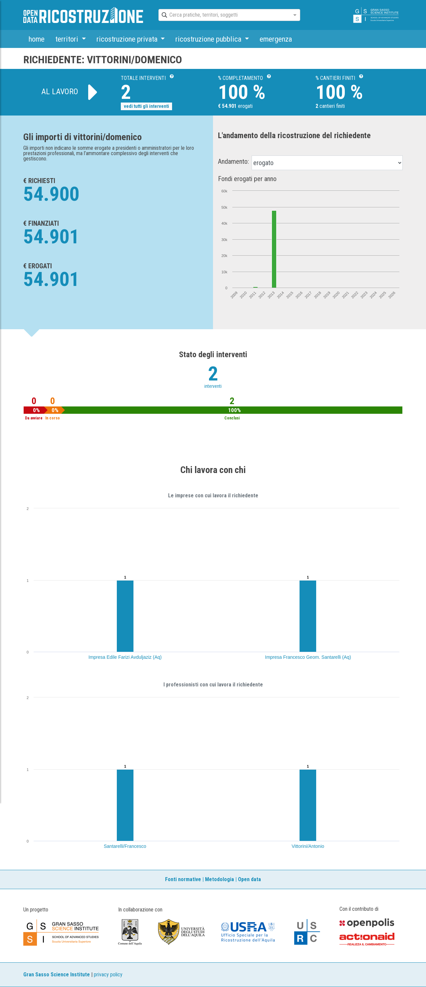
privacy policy (108, 974)
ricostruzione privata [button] (128, 39)
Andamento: (233, 161)
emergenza (276, 39)
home (37, 39)
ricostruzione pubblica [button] (209, 39)
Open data (249, 879)
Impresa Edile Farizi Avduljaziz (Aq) (125, 657)
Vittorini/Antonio (308, 846)
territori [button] (67, 39)
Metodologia (219, 879)
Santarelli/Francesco (125, 846)
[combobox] (223, 15)
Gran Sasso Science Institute (56, 974)
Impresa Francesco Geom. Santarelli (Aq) (308, 657)
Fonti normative (183, 879)
